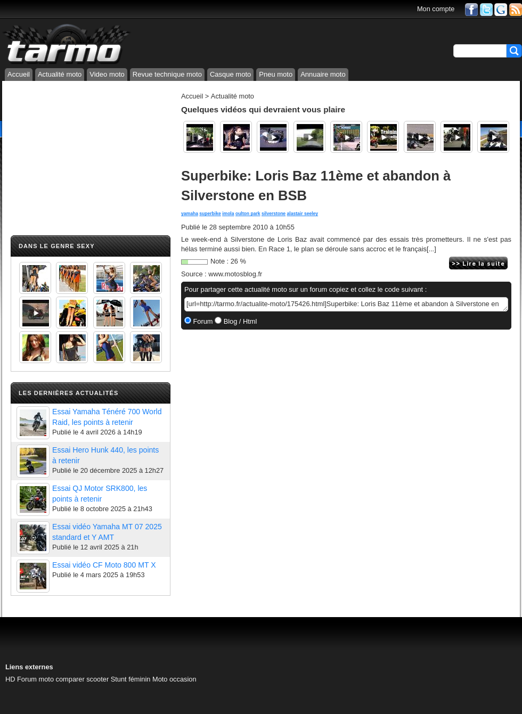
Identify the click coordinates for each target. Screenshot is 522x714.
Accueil (18, 74)
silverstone (274, 213)
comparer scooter (82, 679)
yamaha (189, 213)
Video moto (107, 74)
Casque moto (230, 74)
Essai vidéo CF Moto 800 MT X (104, 565)
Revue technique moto (167, 74)
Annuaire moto (323, 74)
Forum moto (35, 679)
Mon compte (435, 9)
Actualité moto (59, 74)
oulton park (247, 213)
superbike (210, 213)
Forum (202, 321)
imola (228, 213)
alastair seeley (303, 213)
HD (10, 679)
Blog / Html (239, 321)
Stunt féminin (131, 679)
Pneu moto (275, 74)
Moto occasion (174, 679)
